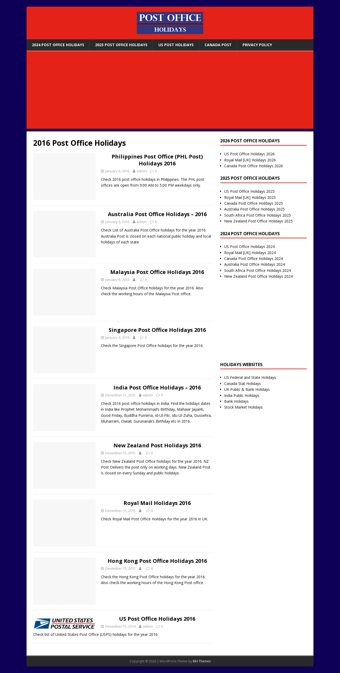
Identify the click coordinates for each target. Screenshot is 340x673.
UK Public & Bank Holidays (247, 389)
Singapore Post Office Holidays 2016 (157, 329)
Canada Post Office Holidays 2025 (253, 203)
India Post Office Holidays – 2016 (157, 387)
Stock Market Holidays (243, 407)
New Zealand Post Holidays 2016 (157, 445)
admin (142, 171)
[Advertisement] (170, 91)
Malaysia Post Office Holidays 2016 (157, 272)
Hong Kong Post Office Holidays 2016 (157, 560)
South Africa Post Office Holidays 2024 (257, 270)
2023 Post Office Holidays (121, 44)
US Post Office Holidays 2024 (249, 246)
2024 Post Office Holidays (58, 44)
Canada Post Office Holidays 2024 (253, 258)
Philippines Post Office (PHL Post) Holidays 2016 (157, 160)
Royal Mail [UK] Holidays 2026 (250, 159)
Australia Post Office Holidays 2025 (254, 209)
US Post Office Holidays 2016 (157, 618)
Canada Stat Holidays (242, 383)
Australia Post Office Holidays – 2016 (157, 214)
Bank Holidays (236, 401)
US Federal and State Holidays (250, 377)
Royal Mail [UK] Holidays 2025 (250, 197)
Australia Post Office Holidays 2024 (254, 264)
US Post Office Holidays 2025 (249, 191)
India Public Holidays (241, 395)
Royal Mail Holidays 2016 (157, 503)
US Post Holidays (176, 44)
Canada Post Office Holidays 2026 (253, 165)
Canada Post (218, 44)
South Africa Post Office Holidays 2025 (257, 215)
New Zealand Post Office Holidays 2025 (258, 221)
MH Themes (202, 661)
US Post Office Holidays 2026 (249, 153)
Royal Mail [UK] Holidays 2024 (250, 252)
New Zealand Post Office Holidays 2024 (258, 276)
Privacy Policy (257, 44)
